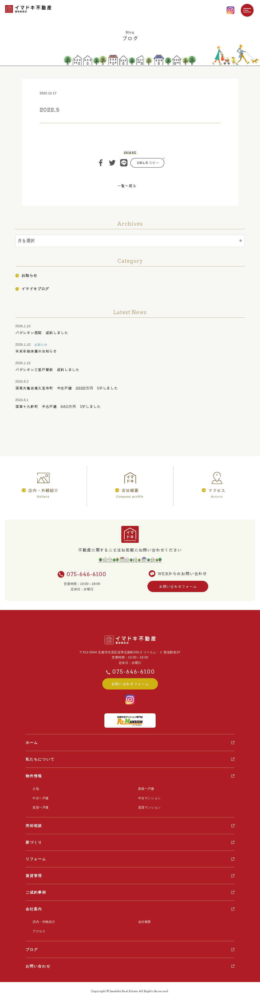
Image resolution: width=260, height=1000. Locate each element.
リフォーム (36, 859)
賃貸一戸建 (41, 807)
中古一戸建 (41, 798)
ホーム (32, 743)
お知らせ (29, 275)
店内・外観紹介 (44, 922)
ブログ (32, 949)
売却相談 (34, 826)
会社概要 (144, 922)
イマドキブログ (35, 289)
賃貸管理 (34, 876)
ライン (124, 163)
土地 (36, 789)
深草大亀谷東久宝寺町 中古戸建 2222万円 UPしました (66, 388)
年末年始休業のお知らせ (36, 351)
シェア (101, 163)
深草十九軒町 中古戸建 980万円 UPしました (58, 406)
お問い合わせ (38, 966)
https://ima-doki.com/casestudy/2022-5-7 (147, 163)
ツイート (112, 163)
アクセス (39, 931)
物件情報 (34, 776)
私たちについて (40, 759)
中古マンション (149, 798)
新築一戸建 (146, 789)
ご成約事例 (36, 892)
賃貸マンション (149, 807)
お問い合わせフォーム (178, 586)
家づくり (34, 842)
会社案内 (34, 909)
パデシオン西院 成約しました (41, 332)
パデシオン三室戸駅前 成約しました (47, 369)
